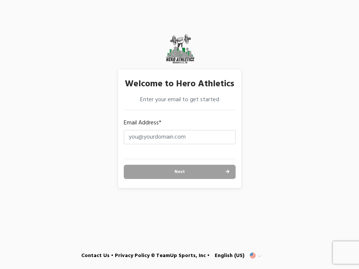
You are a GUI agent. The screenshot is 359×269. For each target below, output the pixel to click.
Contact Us (95, 255)
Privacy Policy (132, 255)
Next (179, 172)
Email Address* (142, 123)
